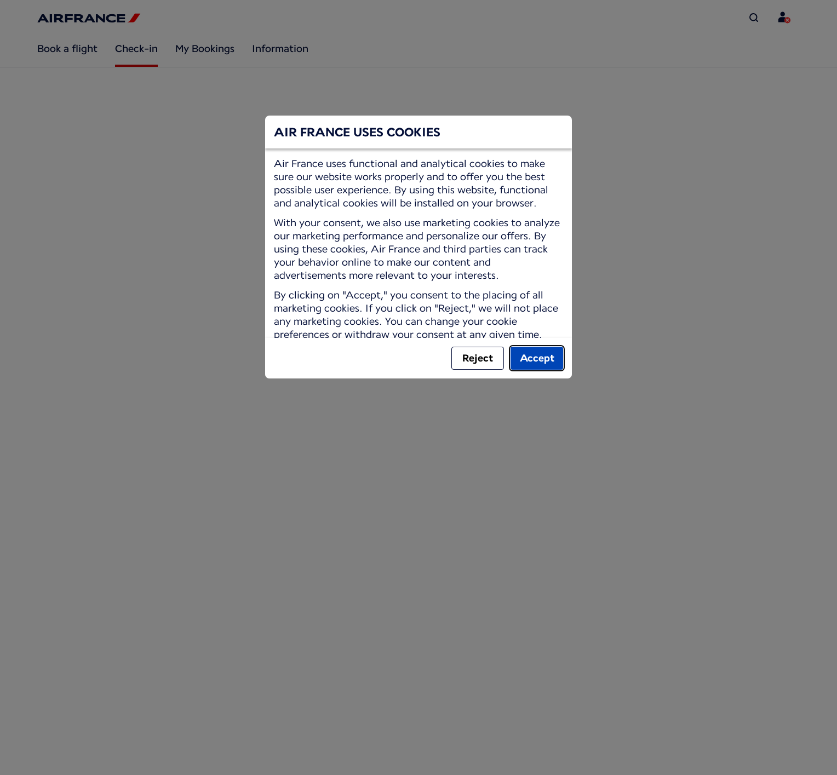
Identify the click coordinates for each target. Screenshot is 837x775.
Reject (477, 358)
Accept (537, 358)
